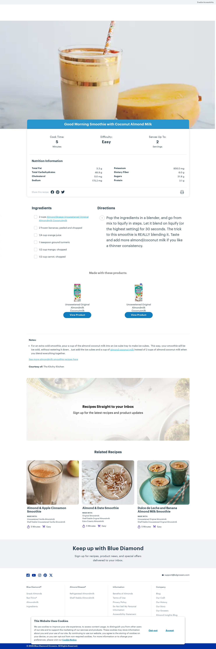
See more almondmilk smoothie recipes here (53, 359)
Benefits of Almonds (123, 593)
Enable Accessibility (205, 2)
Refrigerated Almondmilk (82, 593)
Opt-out (153, 630)
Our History (161, 602)
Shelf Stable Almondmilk (82, 598)
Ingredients (32, 606)
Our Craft (160, 598)
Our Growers (162, 610)
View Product (77, 315)
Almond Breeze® (78, 587)
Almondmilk (32, 602)
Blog (158, 593)
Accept (170, 630)
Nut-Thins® (31, 598)
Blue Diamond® (33, 587)
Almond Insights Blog (166, 615)
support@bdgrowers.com (177, 575)
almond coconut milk (122, 349)
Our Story (160, 606)
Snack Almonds (34, 593)
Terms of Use (119, 598)
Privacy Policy (119, 602)
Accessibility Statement (124, 614)
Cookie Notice (69, 640)
